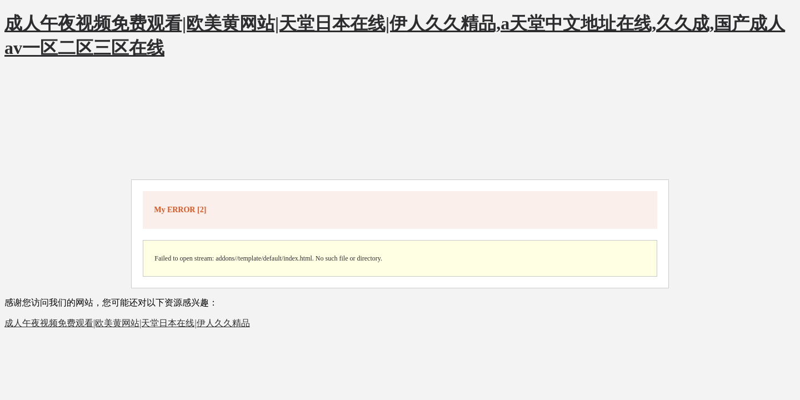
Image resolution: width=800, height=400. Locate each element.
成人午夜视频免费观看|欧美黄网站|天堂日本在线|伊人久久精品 (127, 323)
